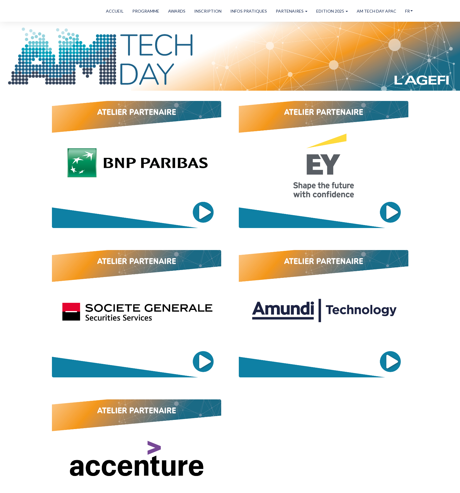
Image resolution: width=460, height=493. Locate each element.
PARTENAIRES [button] (291, 11)
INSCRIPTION (207, 11)
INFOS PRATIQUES (248, 11)
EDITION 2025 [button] (332, 11)
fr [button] (409, 11)
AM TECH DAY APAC (376, 11)
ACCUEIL (115, 11)
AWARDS (176, 11)
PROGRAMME (145, 11)
